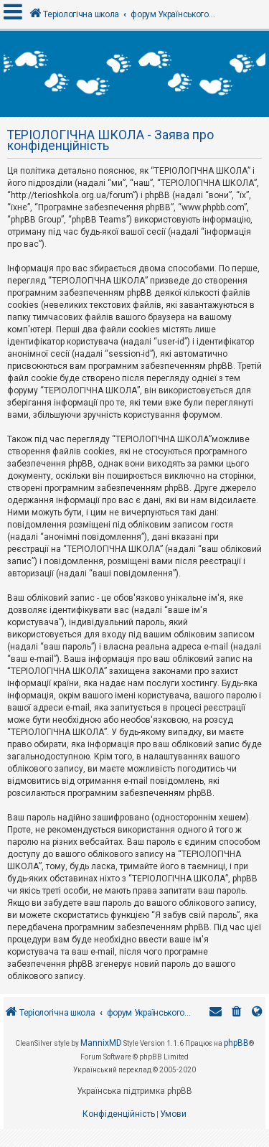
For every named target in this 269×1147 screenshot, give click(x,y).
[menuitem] (237, 1013)
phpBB (236, 1043)
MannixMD (101, 1043)
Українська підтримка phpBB (134, 1091)
